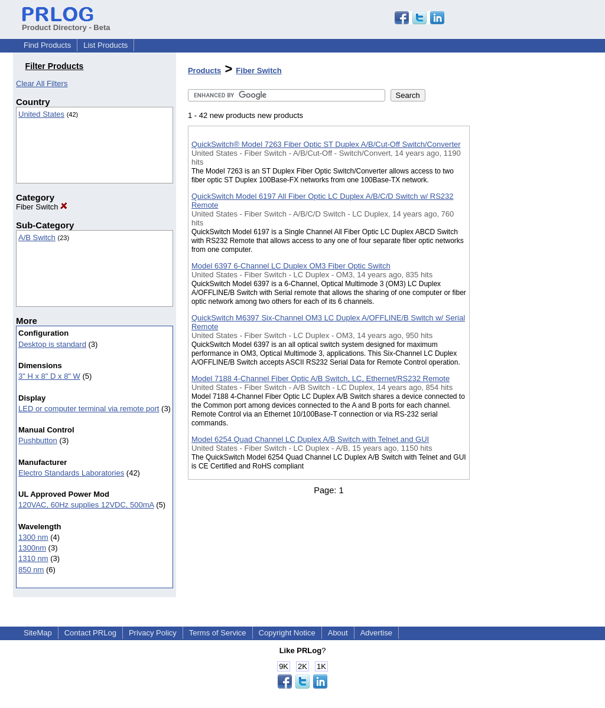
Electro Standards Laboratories (71, 472)
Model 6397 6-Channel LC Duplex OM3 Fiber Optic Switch (291, 265)
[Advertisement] (529, 306)
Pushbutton (37, 440)
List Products (105, 45)
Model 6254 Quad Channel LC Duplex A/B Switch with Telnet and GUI (310, 439)
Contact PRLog (90, 632)
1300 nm (33, 537)
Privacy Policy (153, 632)
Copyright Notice (287, 632)
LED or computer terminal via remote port (88, 408)
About (338, 632)
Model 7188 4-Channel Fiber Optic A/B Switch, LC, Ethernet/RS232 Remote (320, 378)
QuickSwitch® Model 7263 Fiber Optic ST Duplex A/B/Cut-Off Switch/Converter (326, 144)
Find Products (47, 45)
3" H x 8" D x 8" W (49, 376)
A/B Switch (37, 237)
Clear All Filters (41, 83)
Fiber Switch (41, 206)
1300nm (32, 547)
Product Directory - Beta (66, 23)
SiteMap (38, 632)
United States (41, 114)
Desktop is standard (52, 344)
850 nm (31, 569)
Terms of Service (217, 632)
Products (204, 70)
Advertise (376, 632)
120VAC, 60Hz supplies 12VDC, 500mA (86, 504)
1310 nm (33, 558)
